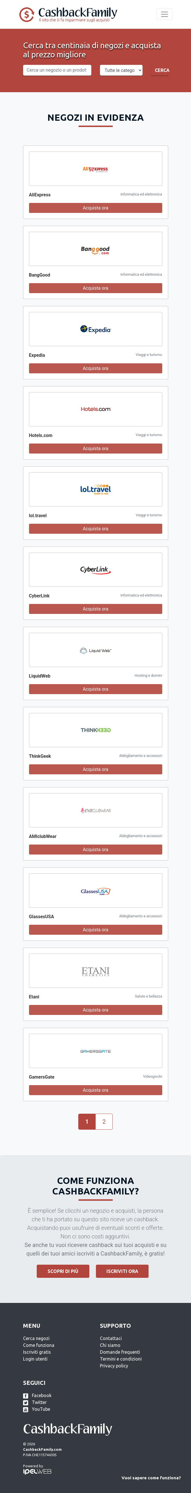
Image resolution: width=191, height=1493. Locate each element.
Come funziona (38, 1345)
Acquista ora (95, 208)
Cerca (161, 70)
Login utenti (35, 1358)
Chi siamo (110, 1345)
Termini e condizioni (121, 1358)
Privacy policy (114, 1365)
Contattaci (111, 1338)
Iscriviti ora (122, 1271)
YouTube (36, 1409)
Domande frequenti (120, 1352)
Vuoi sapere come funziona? (151, 1477)
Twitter (35, 1402)
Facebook (37, 1395)
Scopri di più (63, 1271)
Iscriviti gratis (37, 1352)
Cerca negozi (36, 1338)
